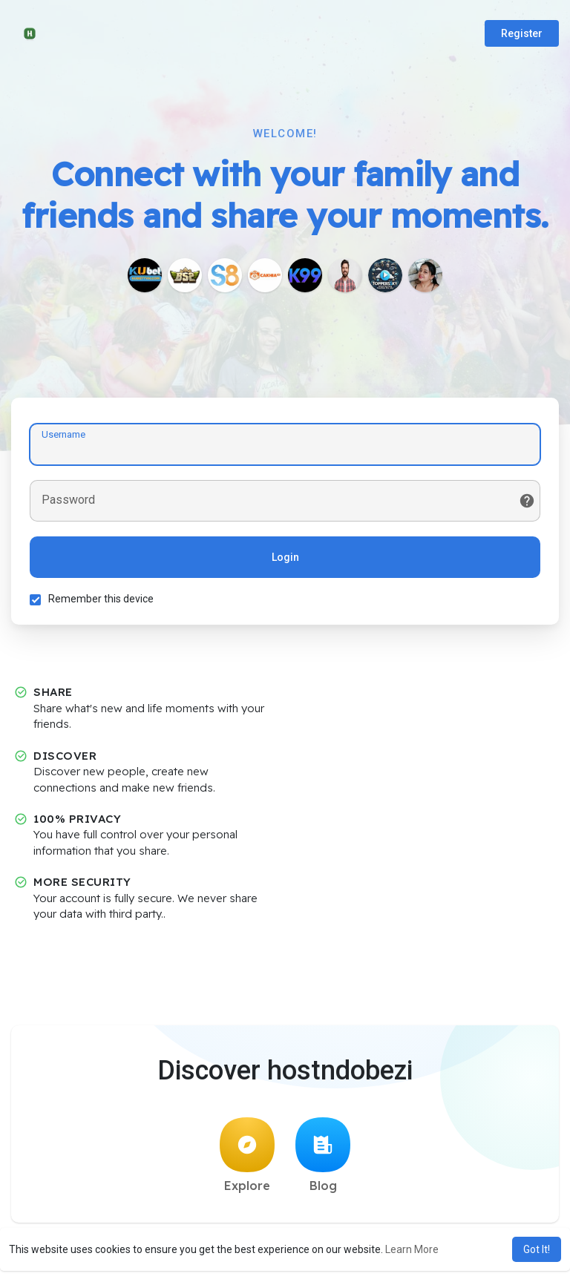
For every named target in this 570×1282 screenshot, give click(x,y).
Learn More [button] (412, 1249)
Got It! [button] (536, 1249)
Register (522, 33)
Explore (247, 1155)
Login (285, 557)
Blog (322, 1155)
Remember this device (101, 599)
